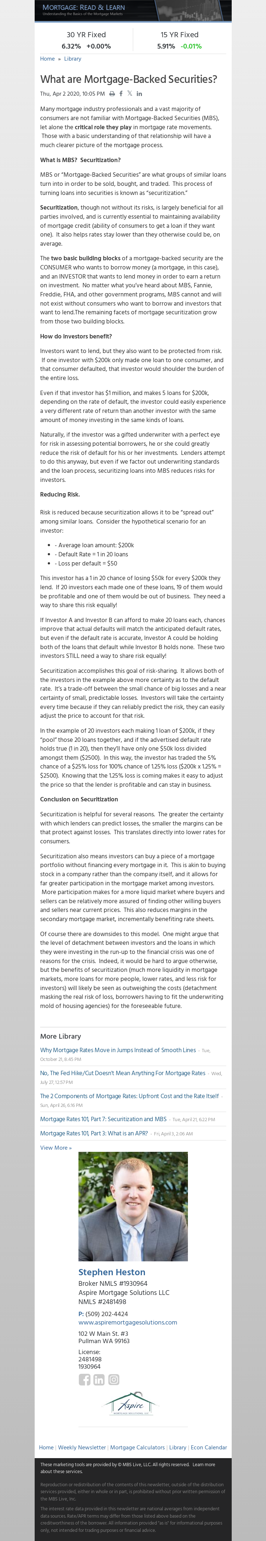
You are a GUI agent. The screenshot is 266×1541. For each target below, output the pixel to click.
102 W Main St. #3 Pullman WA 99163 (104, 1337)
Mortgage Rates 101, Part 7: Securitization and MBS (104, 1118)
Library (72, 58)
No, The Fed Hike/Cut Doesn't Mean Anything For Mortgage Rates (123, 1072)
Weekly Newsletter (82, 1447)
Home (47, 58)
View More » (56, 1147)
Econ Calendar (209, 1447)
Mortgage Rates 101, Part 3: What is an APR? (95, 1133)
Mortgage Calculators (137, 1447)
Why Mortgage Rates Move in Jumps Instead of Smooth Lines (118, 1049)
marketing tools (69, 1464)
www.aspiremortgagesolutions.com (127, 1322)
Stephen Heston (112, 1272)
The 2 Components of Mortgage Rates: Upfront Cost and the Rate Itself (130, 1095)
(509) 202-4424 (106, 1314)
